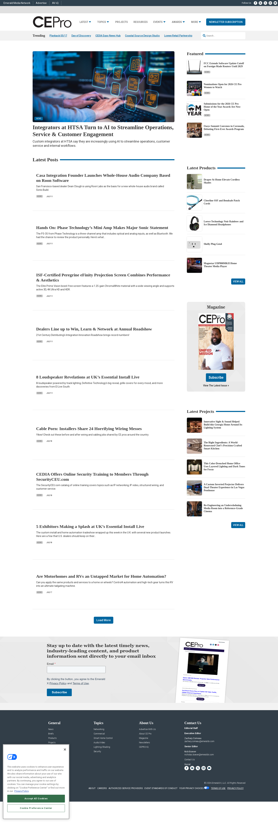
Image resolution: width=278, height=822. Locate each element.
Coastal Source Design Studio (142, 35)
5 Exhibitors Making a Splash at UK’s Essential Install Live (90, 526)
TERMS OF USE (218, 788)
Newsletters (144, 743)
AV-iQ (55, 3)
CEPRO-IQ (144, 747)
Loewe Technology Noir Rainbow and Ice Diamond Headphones (223, 223)
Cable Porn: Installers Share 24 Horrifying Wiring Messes (89, 428)
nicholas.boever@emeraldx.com (199, 754)
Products (52, 738)
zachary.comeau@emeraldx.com (199, 741)
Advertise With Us (147, 729)
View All (238, 281)
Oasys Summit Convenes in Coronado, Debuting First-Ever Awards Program (224, 127)
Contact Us (189, 759)
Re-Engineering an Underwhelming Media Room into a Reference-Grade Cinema (223, 508)
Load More (103, 620)
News (207, 72)
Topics (101, 22)
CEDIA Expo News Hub (108, 35)
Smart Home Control (103, 738)
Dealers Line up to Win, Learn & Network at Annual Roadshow (94, 329)
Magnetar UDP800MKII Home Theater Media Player (220, 265)
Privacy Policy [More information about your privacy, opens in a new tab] (21, 791)
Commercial (99, 734)
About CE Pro (145, 734)
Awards (177, 22)
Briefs (51, 734)
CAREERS (102, 788)
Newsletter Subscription (226, 22)
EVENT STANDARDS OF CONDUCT (160, 788)
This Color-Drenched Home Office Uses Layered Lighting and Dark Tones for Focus (224, 466)
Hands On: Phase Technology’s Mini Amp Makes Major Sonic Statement (102, 227)
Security (97, 751)
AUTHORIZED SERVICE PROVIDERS (126, 788)
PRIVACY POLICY (235, 788)
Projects (121, 22)
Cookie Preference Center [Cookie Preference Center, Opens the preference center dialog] (36, 808)
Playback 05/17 (58, 35)
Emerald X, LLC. (219, 783)
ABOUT (92, 788)
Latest (84, 22)
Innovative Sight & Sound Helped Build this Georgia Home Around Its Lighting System (223, 424)
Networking (99, 729)
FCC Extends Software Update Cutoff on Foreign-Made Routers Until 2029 (224, 65)
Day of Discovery (81, 35)
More (194, 22)
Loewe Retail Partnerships (179, 35)
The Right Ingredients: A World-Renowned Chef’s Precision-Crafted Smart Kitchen (223, 445)
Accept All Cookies (36, 798)
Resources (141, 22)
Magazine (143, 738)
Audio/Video (99, 743)
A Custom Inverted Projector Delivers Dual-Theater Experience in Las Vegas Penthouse (224, 487)
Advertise (41, 3)
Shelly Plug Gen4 (213, 244)
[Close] (65, 749)
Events (158, 22)
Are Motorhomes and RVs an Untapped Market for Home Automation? (101, 576)
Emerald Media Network (17, 3)
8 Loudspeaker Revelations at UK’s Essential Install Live (87, 377)
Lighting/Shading (102, 747)
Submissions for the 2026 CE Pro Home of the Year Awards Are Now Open (222, 106)
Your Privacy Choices (191, 788)
